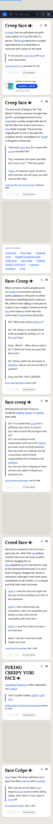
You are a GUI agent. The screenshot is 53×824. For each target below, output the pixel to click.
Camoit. (21, 805)
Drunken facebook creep (27, 257)
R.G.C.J (20, 66)
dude (10, 591)
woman (41, 781)
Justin (33, 423)
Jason (11, 151)
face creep (25, 253)
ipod (23, 565)
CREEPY (35, 695)
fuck (42, 55)
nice (7, 129)
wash (20, 792)
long (37, 788)
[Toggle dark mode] (43, 14)
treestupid (22, 648)
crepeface (10, 268)
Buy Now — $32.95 (27, 86)
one (34, 553)
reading (40, 413)
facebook (13, 365)
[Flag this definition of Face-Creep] (46, 280)
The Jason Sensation (26, 185)
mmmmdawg (22, 480)
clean (11, 799)
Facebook (13, 292)
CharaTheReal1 (36, 705)
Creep (8, 121)
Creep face (10, 66)
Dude (11, 171)
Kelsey (36, 322)
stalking (20, 413)
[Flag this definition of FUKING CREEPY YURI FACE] (46, 666)
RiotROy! (22, 383)
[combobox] (24, 14)
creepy (10, 32)
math (14, 337)
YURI (42, 695)
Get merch (29, 72)
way (7, 311)
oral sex (25, 781)
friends (22, 315)
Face (7, 777)
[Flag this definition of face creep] (46, 401)
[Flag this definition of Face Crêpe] (46, 769)
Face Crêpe (26, 261)
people (28, 413)
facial (21, 41)
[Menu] (48, 14)
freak (25, 36)
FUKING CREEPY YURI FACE (16, 705)
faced (33, 55)
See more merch (23, 90)
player (8, 565)
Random (21, 685)
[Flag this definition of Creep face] (45, 25)
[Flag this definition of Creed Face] (46, 541)
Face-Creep (10, 383)
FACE (10, 699)
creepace (34, 264)
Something (11, 685)
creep (26, 55)
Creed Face (11, 261)
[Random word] (36, 14)
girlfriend (12, 462)
